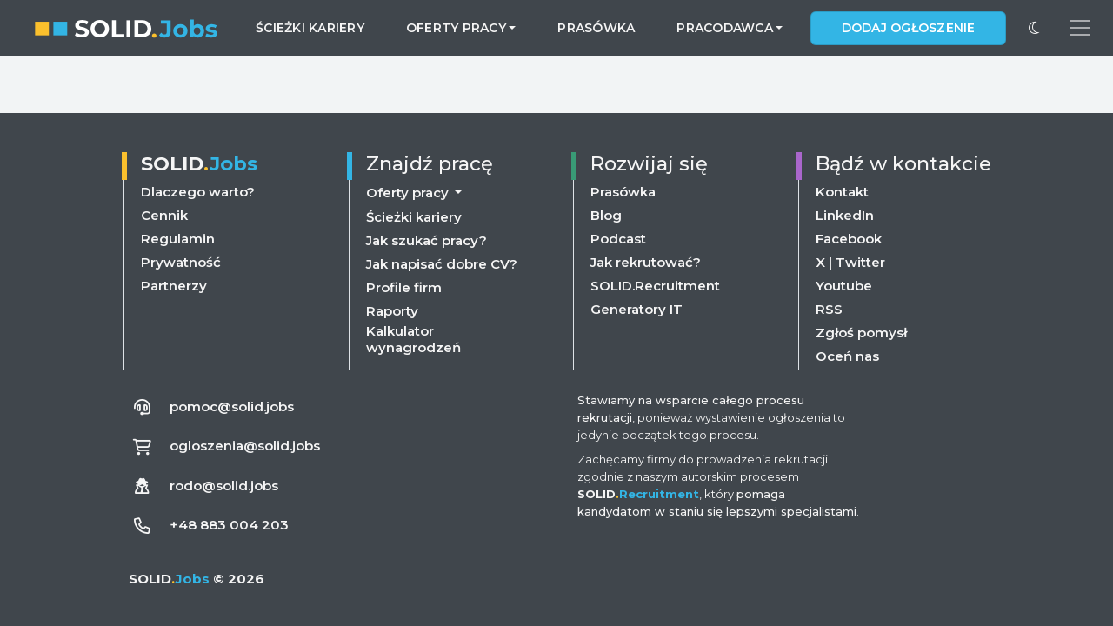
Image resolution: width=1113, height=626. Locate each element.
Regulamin (178, 238)
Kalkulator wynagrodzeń (413, 339)
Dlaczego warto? (198, 191)
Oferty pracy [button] (456, 28)
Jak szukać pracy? (426, 240)
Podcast (618, 238)
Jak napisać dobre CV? (441, 264)
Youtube (844, 285)
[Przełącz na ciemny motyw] (1033, 27)
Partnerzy (174, 285)
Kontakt (842, 191)
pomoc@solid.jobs (232, 406)
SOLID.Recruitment (655, 285)
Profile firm (404, 287)
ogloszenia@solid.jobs (245, 445)
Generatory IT (636, 309)
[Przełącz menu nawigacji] (1079, 27)
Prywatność (181, 262)
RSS (829, 309)
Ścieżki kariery (310, 28)
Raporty (392, 311)
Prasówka (596, 28)
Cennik (164, 215)
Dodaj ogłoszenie (909, 28)
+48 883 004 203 (229, 524)
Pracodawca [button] (724, 28)
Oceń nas (847, 356)
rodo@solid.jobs (224, 485)
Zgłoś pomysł (861, 332)
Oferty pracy (409, 192)
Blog (606, 215)
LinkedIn (845, 215)
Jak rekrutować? (645, 262)
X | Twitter (850, 262)
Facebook (849, 238)
